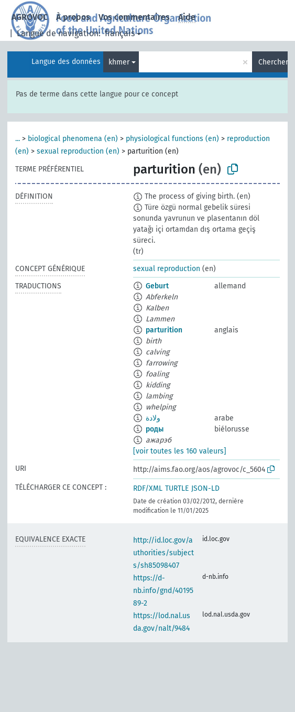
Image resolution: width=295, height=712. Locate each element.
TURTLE (177, 488)
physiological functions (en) (172, 138)
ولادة (153, 418)
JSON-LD (205, 488)
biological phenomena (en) (73, 138)
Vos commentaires (134, 17)
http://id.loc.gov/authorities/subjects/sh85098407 (163, 553)
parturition (164, 330)
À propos (73, 17)
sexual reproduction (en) (78, 151)
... (17, 138)
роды (154, 429)
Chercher (273, 62)
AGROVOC (30, 17)
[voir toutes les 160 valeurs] (179, 451)
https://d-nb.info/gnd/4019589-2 (163, 591)
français (120, 33)
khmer (118, 62)
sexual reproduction (166, 268)
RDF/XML (147, 488)
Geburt (157, 286)
